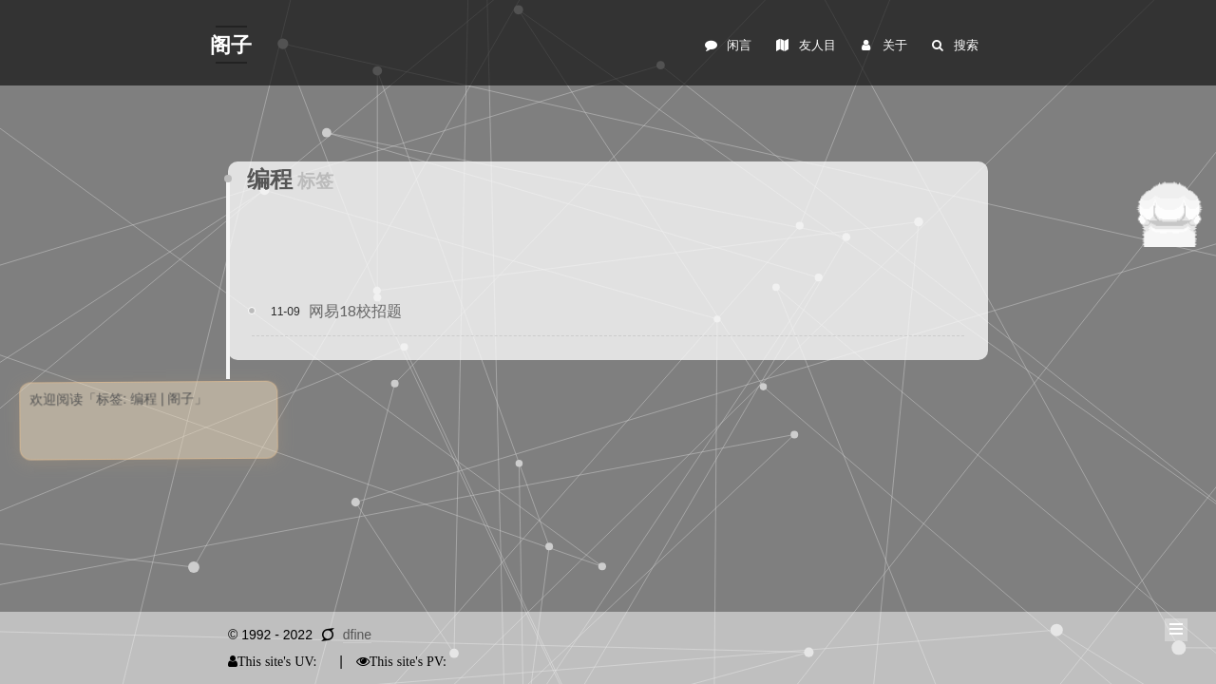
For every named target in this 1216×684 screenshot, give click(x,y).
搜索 (954, 45)
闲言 (727, 45)
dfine (357, 634)
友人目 (804, 45)
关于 (882, 45)
